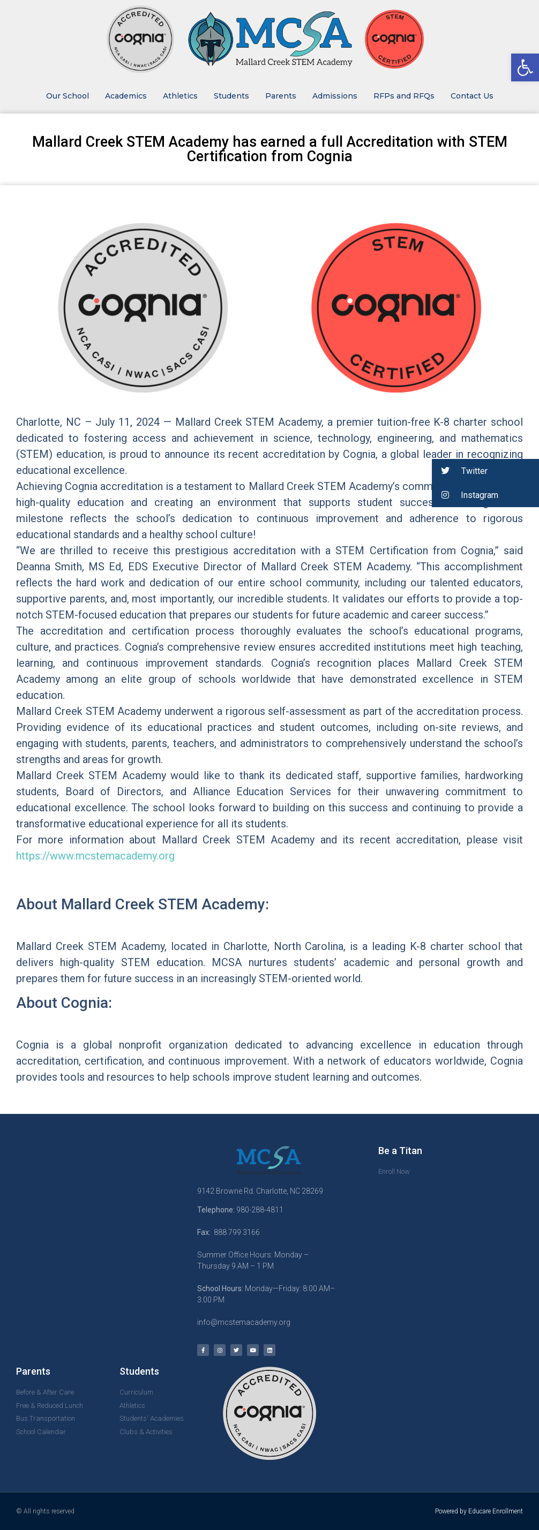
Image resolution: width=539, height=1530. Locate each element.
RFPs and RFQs (404, 96)
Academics (126, 96)
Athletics (180, 96)
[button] (485, 471)
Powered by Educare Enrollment (479, 1511)
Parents (280, 96)
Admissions (334, 96)
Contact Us (472, 96)
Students (231, 96)
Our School (67, 96)
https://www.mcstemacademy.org (95, 855)
